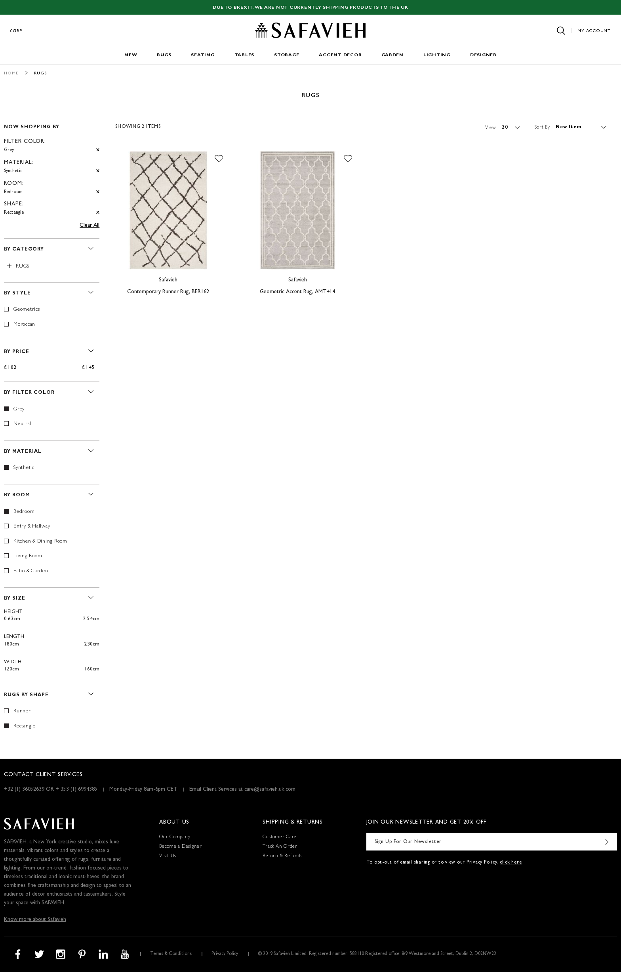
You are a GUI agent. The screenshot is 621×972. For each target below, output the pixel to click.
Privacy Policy (224, 954)
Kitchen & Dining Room (40, 541)
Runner (22, 711)
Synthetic (23, 468)
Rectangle (24, 726)
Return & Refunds (282, 856)
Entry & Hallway (31, 526)
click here (511, 862)
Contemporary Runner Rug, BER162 (168, 292)
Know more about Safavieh (35, 920)
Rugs (164, 55)
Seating (202, 55)
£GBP (16, 31)
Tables (244, 55)
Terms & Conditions (171, 954)
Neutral (22, 424)
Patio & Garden (30, 571)
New (130, 55)
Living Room (27, 556)
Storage (286, 55)
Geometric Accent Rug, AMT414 (297, 292)
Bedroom (23, 511)
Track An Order (280, 847)
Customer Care (280, 837)
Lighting (436, 55)
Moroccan (24, 324)
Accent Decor (340, 55)
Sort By (542, 127)
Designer (483, 55)
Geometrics (26, 309)
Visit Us (167, 856)
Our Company (174, 837)
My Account (594, 31)
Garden (392, 55)
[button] (219, 159)
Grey (19, 409)
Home (11, 73)
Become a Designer (180, 847)
